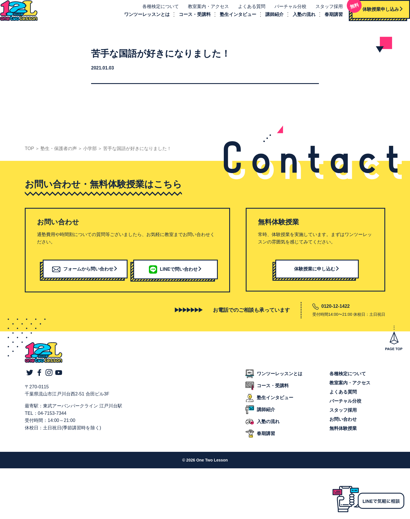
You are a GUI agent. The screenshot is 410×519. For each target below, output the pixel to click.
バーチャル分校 (284, 10)
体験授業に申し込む (317, 276)
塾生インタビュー (232, 18)
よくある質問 (245, 10)
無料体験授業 (343, 436)
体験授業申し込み (371, 11)
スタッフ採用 (323, 10)
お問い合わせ (343, 427)
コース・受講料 (188, 18)
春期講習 (327, 18)
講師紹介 (268, 18)
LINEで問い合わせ (175, 277)
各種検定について (154, 10)
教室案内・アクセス (202, 10)
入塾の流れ (297, 18)
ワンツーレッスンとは (140, 18)
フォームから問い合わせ (85, 276)
